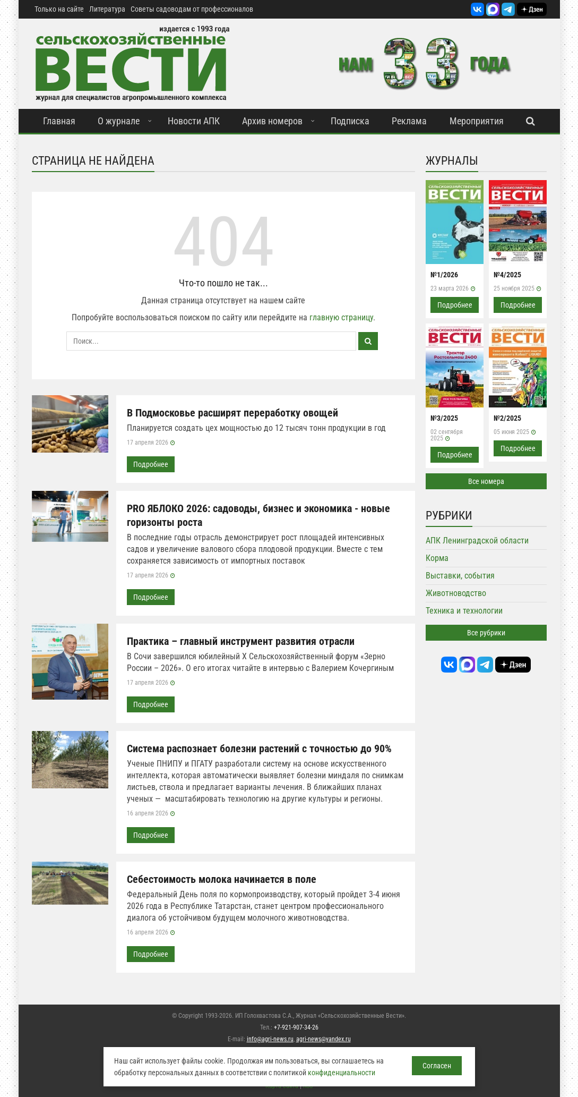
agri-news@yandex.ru (323, 1039)
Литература (107, 9)
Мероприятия (477, 120)
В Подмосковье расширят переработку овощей (232, 412)
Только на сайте (59, 9)
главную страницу (341, 317)
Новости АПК (194, 120)
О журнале (119, 120)
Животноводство (456, 593)
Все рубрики (486, 632)
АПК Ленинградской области (477, 540)
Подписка (350, 120)
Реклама (409, 120)
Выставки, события (460, 576)
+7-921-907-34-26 (296, 1027)
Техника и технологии (464, 611)
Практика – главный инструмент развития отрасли (241, 641)
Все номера (486, 481)
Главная (59, 120)
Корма (437, 558)
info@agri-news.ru (270, 1039)
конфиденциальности (341, 1072)
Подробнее (150, 464)
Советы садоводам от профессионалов (192, 9)
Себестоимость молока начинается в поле (221, 879)
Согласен (436, 1065)
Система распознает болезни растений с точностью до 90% (259, 748)
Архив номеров (272, 120)
